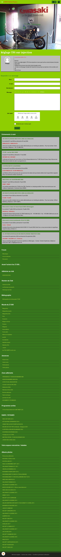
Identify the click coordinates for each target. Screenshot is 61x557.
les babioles (5, 339)
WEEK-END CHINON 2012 (8, 479)
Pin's (3, 316)
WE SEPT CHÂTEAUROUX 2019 (10, 542)
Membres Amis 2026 (7, 389)
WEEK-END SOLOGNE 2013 (9, 490)
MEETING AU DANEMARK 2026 (13, 179)
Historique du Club (7, 289)
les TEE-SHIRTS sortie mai (8, 350)
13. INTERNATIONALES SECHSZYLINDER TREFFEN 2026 (21, 234)
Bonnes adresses (6, 392)
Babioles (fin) (5, 345)
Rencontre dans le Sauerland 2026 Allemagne (18, 206)
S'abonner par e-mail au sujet (22, 124)
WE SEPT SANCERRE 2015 (9, 510)
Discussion (5, 259)
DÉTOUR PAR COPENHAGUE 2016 (10, 421)
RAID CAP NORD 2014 (7, 419)
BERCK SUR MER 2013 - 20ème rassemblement (14, 487)
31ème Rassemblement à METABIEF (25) (12, 409)
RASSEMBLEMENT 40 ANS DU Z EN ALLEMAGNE (14, 474)
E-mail (11, 83)
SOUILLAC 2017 (6, 523)
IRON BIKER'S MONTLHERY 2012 (10, 471)
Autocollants (5, 329)
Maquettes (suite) (6, 311)
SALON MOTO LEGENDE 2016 (9, 521)
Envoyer (17, 128)
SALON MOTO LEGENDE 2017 (9, 529)
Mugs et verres (6, 321)
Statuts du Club (6, 284)
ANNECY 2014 (6, 495)
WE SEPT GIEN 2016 (7, 518)
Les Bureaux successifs (8, 287)
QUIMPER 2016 (6, 516)
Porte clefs (5, 332)
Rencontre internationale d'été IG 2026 (16, 220)
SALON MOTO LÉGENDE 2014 (9, 500)
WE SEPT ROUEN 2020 (8, 544)
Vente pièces (5, 367)
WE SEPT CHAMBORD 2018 (9, 534)
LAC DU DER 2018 (6, 531)
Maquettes (5, 308)
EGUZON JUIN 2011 (7, 461)
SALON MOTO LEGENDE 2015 (9, 513)
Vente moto (5, 362)
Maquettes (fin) (6, 313)
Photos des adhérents (8, 456)
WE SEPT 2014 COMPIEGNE (9, 497)
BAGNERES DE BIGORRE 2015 (9, 505)
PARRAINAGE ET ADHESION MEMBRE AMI (12, 376)
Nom (10, 79)
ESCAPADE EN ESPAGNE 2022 (10, 432)
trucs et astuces (6, 256)
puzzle (4, 337)
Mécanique (5, 253)
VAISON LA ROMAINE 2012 (9, 469)
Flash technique (6, 395)
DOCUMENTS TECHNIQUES (9, 400)
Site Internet (9, 88)
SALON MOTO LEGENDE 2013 (9, 492)
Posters (4, 324)
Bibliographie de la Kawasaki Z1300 (11, 299)
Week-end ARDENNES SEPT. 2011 (10, 463)
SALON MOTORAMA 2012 (9, 482)
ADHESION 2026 (6, 275)
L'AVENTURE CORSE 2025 (8, 439)
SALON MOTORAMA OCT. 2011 (10, 466)
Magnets (4, 326)
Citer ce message (55, 57)
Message (9, 92)
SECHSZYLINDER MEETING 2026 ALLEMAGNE (18, 139)
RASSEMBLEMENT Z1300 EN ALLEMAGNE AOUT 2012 (16, 477)
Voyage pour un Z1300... (8, 434)
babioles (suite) (6, 342)
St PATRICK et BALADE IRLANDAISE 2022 (12, 429)
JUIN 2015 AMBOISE (7, 508)
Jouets (4, 347)
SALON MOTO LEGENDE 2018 (9, 536)
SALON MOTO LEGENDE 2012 (9, 484)
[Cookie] (3, 553)
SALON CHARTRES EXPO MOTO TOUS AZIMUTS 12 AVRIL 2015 (18, 503)
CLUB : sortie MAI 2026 (10, 152)
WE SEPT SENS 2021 (7, 547)
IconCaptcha (27, 120)
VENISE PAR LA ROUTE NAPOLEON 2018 (12, 424)
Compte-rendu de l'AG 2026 (9, 384)
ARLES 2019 (5, 539)
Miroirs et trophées (7, 334)
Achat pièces (5, 364)
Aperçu (42, 92)
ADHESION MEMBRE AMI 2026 (10, 379)
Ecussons (4, 319)
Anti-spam (10, 113)
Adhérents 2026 (6, 387)
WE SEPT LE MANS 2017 (8, 526)
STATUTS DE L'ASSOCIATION (9, 382)
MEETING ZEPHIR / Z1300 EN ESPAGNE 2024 (13, 437)
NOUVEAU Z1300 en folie (8, 458)
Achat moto (5, 359)
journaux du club (6, 397)
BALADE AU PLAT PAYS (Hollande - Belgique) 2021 (15, 426)
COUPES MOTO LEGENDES (11, 166)
